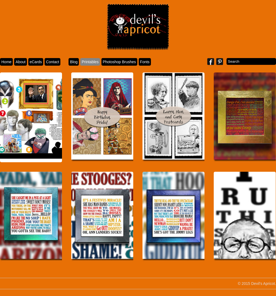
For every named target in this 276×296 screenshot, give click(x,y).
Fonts (145, 62)
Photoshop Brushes (119, 62)
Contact (52, 62)
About (20, 62)
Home (6, 62)
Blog (73, 62)
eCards (36, 62)
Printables (90, 62)
